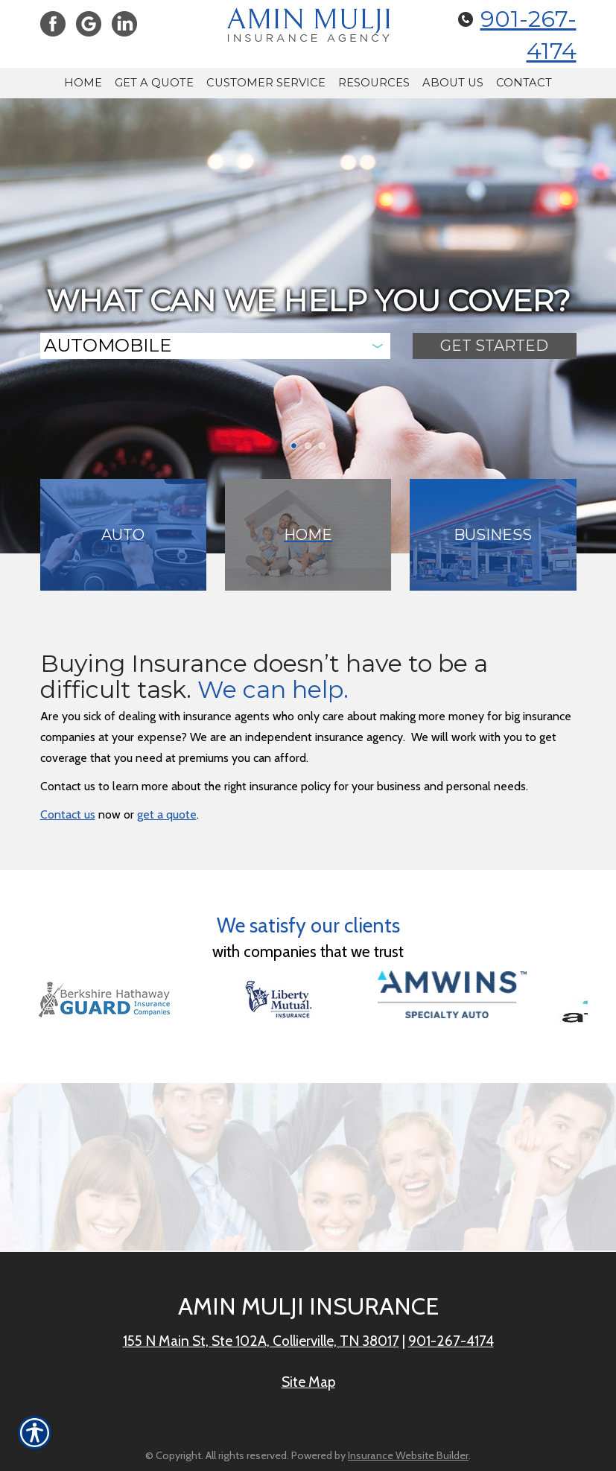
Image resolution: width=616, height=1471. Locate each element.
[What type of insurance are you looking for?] (215, 346)
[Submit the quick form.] (495, 346)
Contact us (67, 814)
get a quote (167, 814)
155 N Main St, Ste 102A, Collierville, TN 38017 (261, 1341)
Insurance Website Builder (408, 1455)
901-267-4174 (451, 1341)
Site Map (308, 1382)
